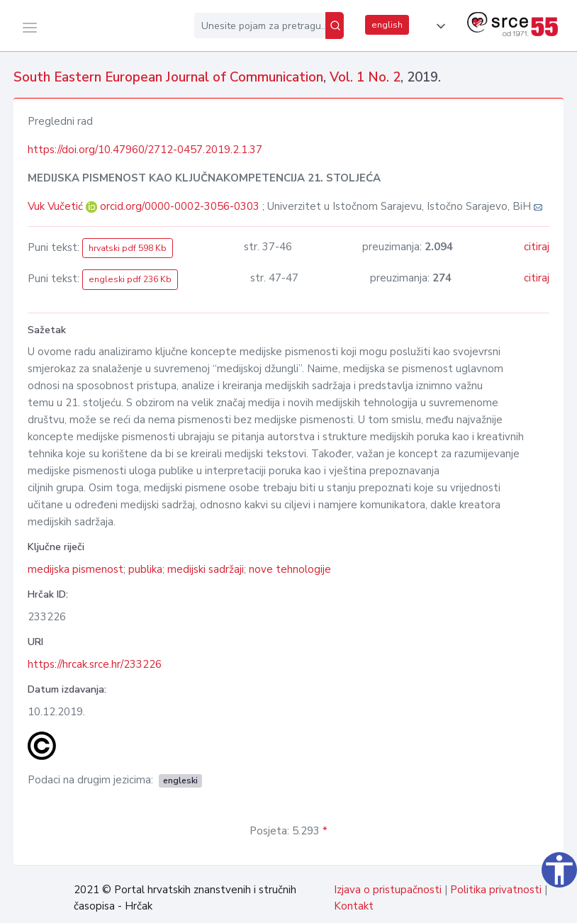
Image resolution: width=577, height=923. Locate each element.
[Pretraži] (334, 25)
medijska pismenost (75, 569)
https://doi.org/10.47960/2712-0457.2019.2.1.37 (145, 149)
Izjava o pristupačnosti (388, 890)
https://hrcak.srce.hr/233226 (95, 664)
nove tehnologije (290, 569)
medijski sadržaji (205, 569)
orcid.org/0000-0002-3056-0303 (179, 206)
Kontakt (354, 906)
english (387, 24)
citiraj (536, 247)
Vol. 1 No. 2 (365, 77)
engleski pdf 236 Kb (130, 279)
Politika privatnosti (496, 890)
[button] (438, 26)
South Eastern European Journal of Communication (168, 77)
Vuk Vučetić (57, 206)
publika (145, 569)
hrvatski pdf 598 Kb (128, 248)
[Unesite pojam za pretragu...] (260, 25)
